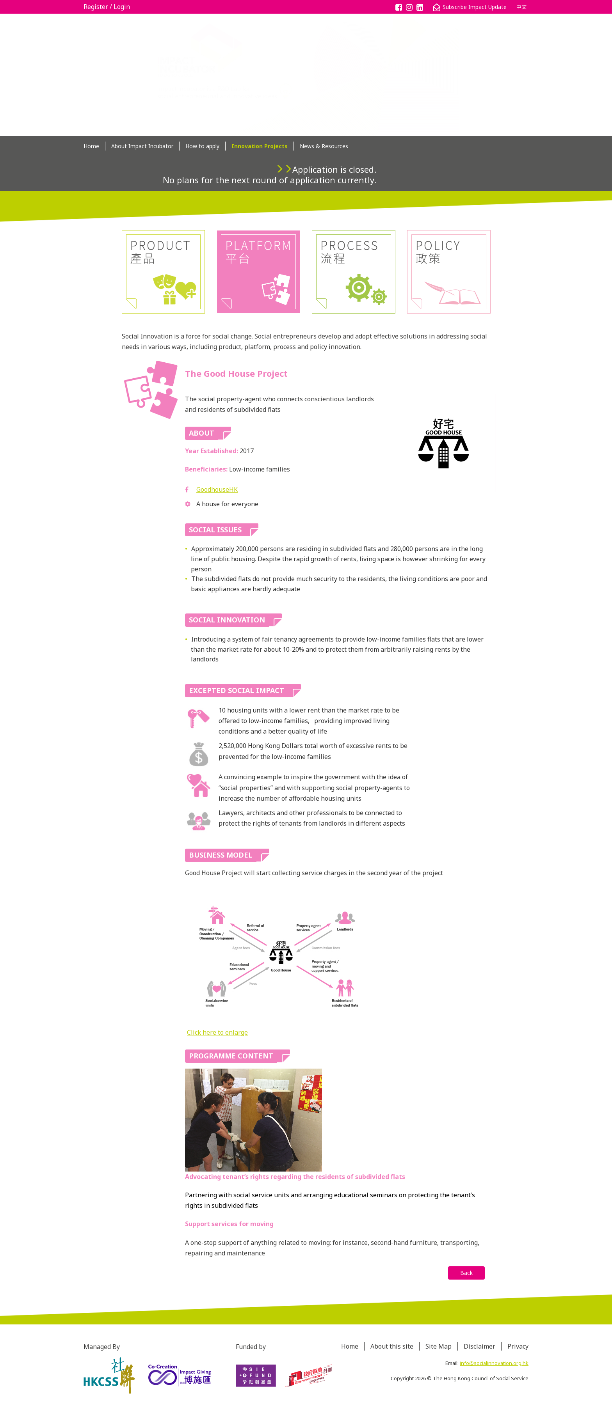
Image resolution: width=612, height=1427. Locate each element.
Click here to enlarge (217, 1032)
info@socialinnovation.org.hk (494, 1363)
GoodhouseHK (217, 489)
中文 (521, 7)
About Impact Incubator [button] (142, 146)
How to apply (202, 146)
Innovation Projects (259, 146)
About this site (391, 1346)
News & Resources (324, 146)
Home (91, 146)
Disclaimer (479, 1346)
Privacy (517, 1346)
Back (466, 1272)
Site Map (438, 1346)
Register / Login (107, 6)
